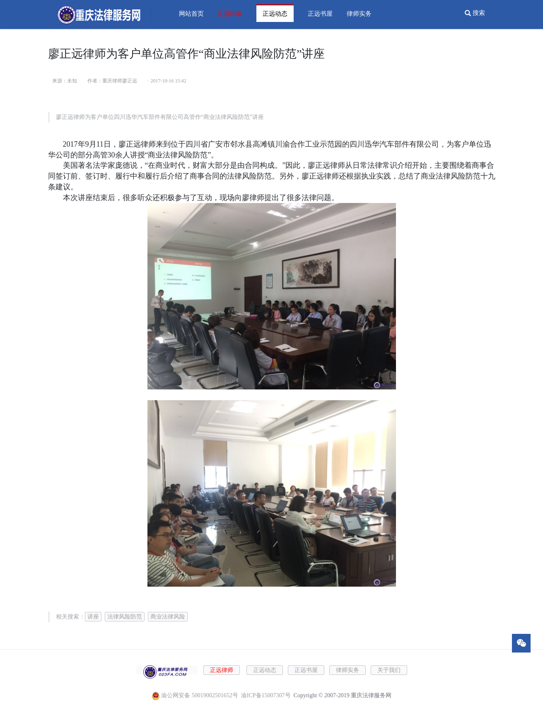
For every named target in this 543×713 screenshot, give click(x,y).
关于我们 (389, 670)
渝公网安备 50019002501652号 (199, 695)
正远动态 (275, 13)
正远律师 (221, 670)
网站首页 (191, 13)
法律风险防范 (124, 617)
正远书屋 (320, 13)
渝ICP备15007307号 (266, 695)
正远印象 (229, 13)
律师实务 (359, 13)
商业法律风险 (167, 617)
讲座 (93, 617)
